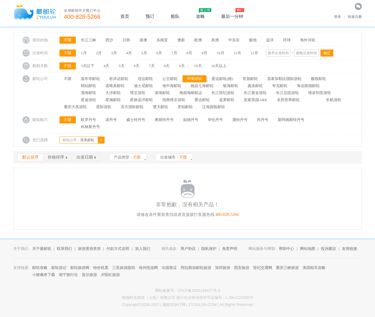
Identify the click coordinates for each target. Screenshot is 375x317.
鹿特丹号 (240, 119)
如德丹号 (190, 119)
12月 (254, 53)
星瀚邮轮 (113, 100)
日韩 (126, 40)
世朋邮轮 (250, 78)
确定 (326, 53)
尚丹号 (262, 119)
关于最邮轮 (41, 248)
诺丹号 (111, 119)
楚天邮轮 (160, 107)
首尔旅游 (89, 274)
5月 (144, 53)
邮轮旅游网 (79, 267)
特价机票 (100, 267)
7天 (152, 66)
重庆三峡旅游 (287, 267)
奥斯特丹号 (164, 119)
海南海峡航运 (190, 93)
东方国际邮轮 (132, 107)
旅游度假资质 (89, 248)
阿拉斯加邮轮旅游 (196, 267)
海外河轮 (307, 40)
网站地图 (307, 248)
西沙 (109, 40)
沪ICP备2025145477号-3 (199, 290)
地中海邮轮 (171, 85)
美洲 (215, 40)
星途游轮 (88, 100)
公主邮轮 (170, 78)
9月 (204, 53)
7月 (174, 53)
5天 (122, 66)
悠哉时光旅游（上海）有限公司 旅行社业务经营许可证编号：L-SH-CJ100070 (187, 297)
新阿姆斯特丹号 (291, 119)
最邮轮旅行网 (174, 304)
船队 (175, 16)
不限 (67, 40)
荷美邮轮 (194, 78)
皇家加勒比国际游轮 (284, 78)
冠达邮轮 (145, 78)
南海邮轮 (162, 93)
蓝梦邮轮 (226, 100)
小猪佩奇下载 (43, 274)
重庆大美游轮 (75, 107)
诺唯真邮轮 (115, 85)
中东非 (234, 40)
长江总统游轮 (287, 93)
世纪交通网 (262, 267)
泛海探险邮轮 (213, 107)
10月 (220, 53)
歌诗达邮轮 (118, 78)
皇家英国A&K (255, 100)
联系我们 (64, 248)
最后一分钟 (232, 16)
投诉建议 (328, 248)
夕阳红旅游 (110, 274)
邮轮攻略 (39, 267)
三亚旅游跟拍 (123, 267)
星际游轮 (103, 107)
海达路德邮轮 (308, 85)
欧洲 (198, 40)
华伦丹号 (215, 119)
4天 (107, 66)
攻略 (200, 16)
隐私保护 (209, 248)
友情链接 (349, 248)
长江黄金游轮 (255, 93)
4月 (129, 53)
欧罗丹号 (88, 119)
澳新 (181, 40)
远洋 (270, 40)
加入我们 (142, 248)
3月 (114, 53)
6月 (159, 53)
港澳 (143, 40)
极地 (253, 40)
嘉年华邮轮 (90, 78)
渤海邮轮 (88, 93)
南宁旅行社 (68, 274)
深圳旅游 (222, 267)
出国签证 (169, 267)
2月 (99, 53)
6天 (137, 66)
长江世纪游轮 (223, 93)
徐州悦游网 (148, 267)
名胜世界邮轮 (288, 100)
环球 (287, 40)
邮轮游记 (59, 267)
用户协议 (188, 248)
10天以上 (218, 66)
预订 (150, 16)
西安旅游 (241, 267)
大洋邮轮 (113, 93)
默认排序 (30, 157)
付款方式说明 (117, 248)
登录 (337, 17)
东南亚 (162, 40)
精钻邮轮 (88, 85)
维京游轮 (137, 93)
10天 (198, 66)
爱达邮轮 (202, 100)
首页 (124, 16)
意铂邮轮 (185, 107)
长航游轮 (333, 100)
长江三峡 (88, 40)
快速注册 (355, 17)
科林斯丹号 (90, 127)
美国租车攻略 (314, 267)
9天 (182, 66)
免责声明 (229, 248)
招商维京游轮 (173, 100)
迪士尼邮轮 (143, 85)
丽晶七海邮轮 (202, 85)
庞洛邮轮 (255, 85)
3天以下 (87, 66)
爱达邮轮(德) (222, 78)
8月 (189, 53)
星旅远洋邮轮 (141, 100)
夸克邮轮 (279, 85)
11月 (237, 53)
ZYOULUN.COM (202, 304)
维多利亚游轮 (319, 93)
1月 (84, 53)
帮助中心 (286, 248)
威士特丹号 (135, 119)
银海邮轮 (230, 85)
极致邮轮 (318, 78)
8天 (167, 66)
